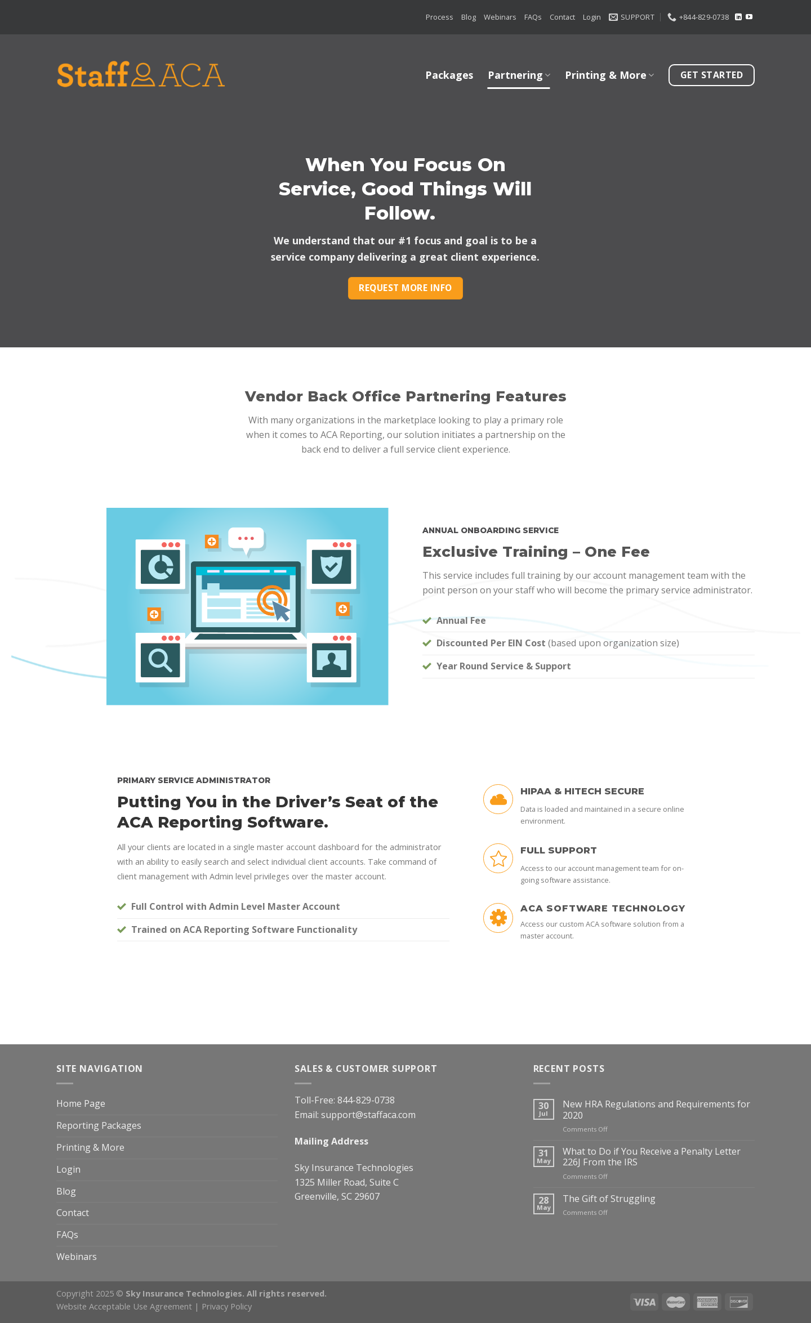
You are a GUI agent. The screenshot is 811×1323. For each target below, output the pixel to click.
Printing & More (609, 75)
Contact (562, 17)
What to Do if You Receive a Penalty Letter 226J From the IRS (652, 1157)
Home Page (80, 1103)
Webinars (500, 17)
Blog (468, 17)
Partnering (519, 75)
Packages (449, 75)
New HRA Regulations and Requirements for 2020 (656, 1110)
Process (439, 17)
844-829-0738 (366, 1100)
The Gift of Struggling (609, 1199)
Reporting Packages (98, 1125)
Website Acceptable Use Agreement (124, 1306)
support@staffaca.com (368, 1115)
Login (592, 17)
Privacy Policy (227, 1306)
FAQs (533, 17)
